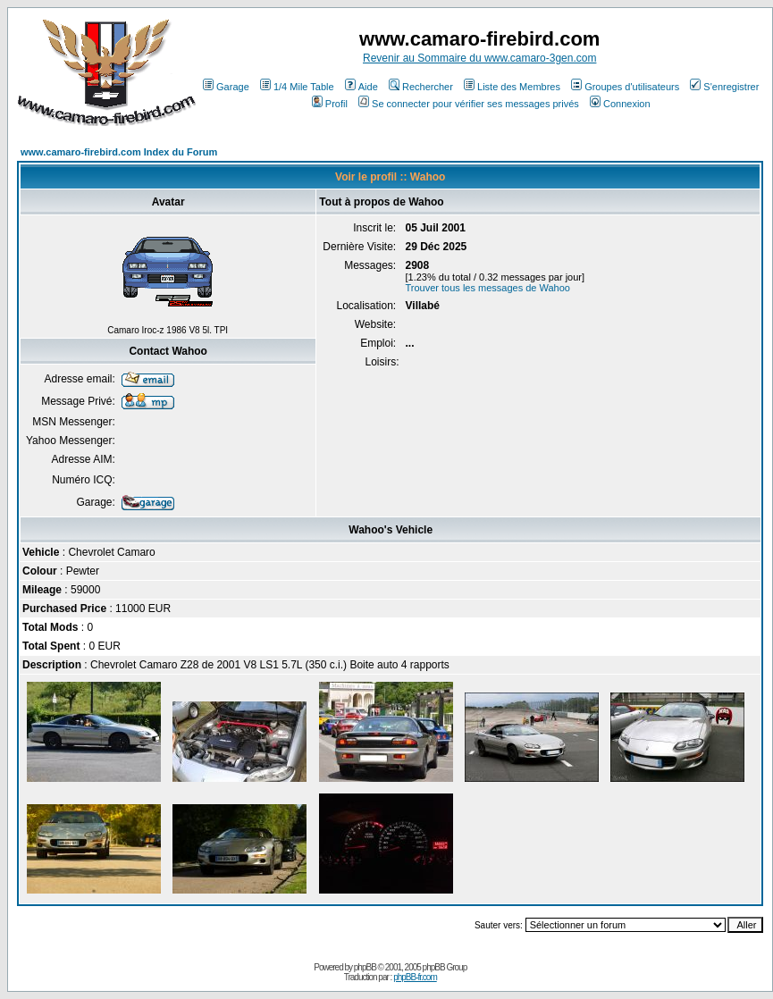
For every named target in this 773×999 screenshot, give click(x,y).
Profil (330, 103)
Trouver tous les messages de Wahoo (488, 287)
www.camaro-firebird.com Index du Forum (119, 152)
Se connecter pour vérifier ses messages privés (468, 103)
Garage (226, 86)
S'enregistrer (724, 86)
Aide (361, 86)
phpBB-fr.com (415, 977)
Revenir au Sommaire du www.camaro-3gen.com (479, 58)
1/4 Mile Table (297, 86)
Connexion (620, 103)
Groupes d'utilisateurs (625, 86)
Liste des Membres (512, 86)
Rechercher (421, 86)
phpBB (365, 967)
